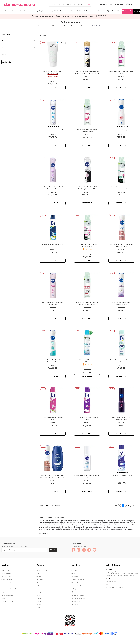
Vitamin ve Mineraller (98, 11)
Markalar (19, 11)
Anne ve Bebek (70, 11)
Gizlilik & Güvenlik (7, 595)
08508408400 (111, 581)
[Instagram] (79, 550)
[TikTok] (89, 550)
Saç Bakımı (43, 11)
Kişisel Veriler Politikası (8, 583)
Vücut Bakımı (58, 11)
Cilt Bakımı (27, 11)
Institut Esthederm (42, 586)
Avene (38, 589)
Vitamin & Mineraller (77, 579)
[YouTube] (94, 550)
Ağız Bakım (74, 592)
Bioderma (39, 579)
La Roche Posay (41, 570)
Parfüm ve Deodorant (71, 26)
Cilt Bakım (74, 570)
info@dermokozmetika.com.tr (116, 587)
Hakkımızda (5, 570)
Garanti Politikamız (7, 586)
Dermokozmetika (43, 26)
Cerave (38, 576)
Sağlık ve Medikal (83, 11)
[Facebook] (73, 550)
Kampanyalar (9, 11)
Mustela (39, 598)
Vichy (38, 573)
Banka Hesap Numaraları (9, 589)
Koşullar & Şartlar (7, 592)
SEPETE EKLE (53, 87)
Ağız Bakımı (111, 11)
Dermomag (75, 604)
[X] (84, 550)
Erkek (119, 11)
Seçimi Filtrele (18, 62)
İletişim (3, 598)
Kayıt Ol (52, 549)
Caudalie (39, 604)
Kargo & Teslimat (7, 573)
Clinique (38, 601)
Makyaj (35, 11)
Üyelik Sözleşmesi (7, 579)
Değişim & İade (6, 576)
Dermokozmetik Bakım (127, 11)
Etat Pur (39, 583)
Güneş (50, 11)
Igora (38, 607)
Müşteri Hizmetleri (7, 601)
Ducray (38, 592)
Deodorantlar (85, 26)
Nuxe (38, 595)
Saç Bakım (74, 576)
